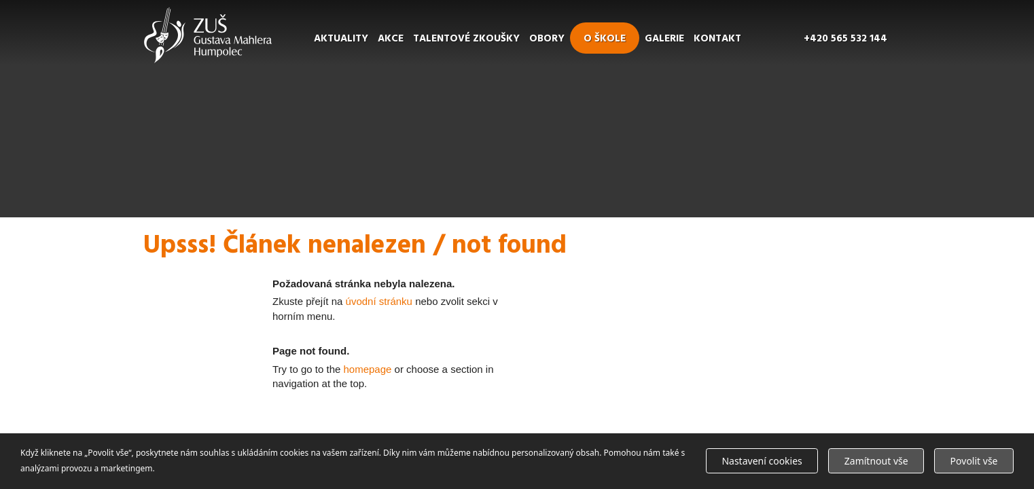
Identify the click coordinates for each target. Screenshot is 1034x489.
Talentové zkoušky (466, 39)
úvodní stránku (379, 301)
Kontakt (717, 39)
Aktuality (341, 39)
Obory (547, 39)
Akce (391, 39)
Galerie (664, 39)
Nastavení (761, 460)
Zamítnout (876, 460)
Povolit (974, 460)
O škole (605, 39)
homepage (368, 369)
